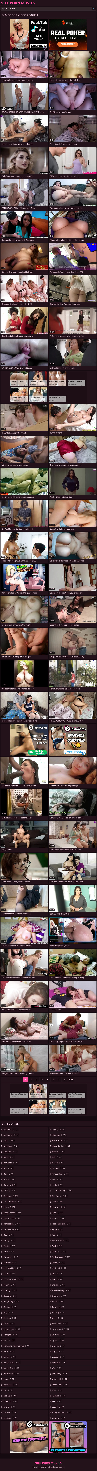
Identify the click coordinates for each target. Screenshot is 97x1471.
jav (8, 1390)
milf (57, 1157)
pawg (57, 1229)
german (10, 1318)
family (10, 1285)
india (9, 1351)
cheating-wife (13, 1201)
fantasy (10, 1290)
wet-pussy (60, 1373)
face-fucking (13, 1268)
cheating (11, 1196)
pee (57, 1235)
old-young (60, 1196)
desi (9, 1235)
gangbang (12, 1301)
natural (58, 1168)
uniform (58, 1335)
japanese (11, 1385)
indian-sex (12, 1368)
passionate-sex (61, 1224)
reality (58, 1262)
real (57, 1246)
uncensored (60, 1329)
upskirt (58, 1340)
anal (9, 1140)
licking (58, 1129)
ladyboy (11, 1401)
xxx (57, 1401)
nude (57, 1185)
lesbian (10, 1412)
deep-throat (12, 1213)
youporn (58, 1418)
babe (9, 1157)
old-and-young (62, 1190)
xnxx (57, 1390)
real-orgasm (61, 1257)
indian (10, 1357)
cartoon (10, 1185)
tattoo (58, 1307)
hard (10, 1340)
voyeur (58, 1357)
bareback (11, 1163)
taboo (58, 1301)
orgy (57, 1213)
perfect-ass (60, 1240)
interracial (11, 1373)
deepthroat (12, 1218)
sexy (57, 1279)
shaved (58, 1285)
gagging (10, 1296)
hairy (9, 1323)
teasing (58, 1312)
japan (9, 1379)
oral (57, 1201)
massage (59, 1135)
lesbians (10, 1418)
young (58, 1407)
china (9, 1207)
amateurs (11, 1135)
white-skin (60, 1385)
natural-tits (60, 1174)
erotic (9, 1246)
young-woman (62, 1412)
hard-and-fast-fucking (17, 1346)
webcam (59, 1362)
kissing (10, 1396)
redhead (59, 1268)
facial (9, 1274)
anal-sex (11, 1151)
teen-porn (60, 1323)
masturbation (61, 1146)
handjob (11, 1335)
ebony (10, 1240)
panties (58, 1218)
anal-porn (11, 1146)
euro (9, 1251)
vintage (58, 1346)
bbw (9, 1174)
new (57, 1179)
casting (10, 1190)
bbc (9, 1168)
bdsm (9, 1179)
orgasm (59, 1207)
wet (57, 1368)
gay (9, 1312)
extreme (10, 1262)
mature (58, 1151)
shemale (59, 1296)
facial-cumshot (14, 1279)
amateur (11, 1129)
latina (10, 1407)
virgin (58, 1351)
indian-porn (12, 1362)
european (11, 1257)
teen (58, 1318)
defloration (12, 1224)
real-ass (59, 1251)
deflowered (12, 1229)
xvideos (59, 1396)
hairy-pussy (12, 1329)
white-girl (60, 1379)
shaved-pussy (61, 1290)
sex (57, 1274)
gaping (10, 1307)
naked (58, 1163)
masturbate (60, 1140)
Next (70, 1079)
